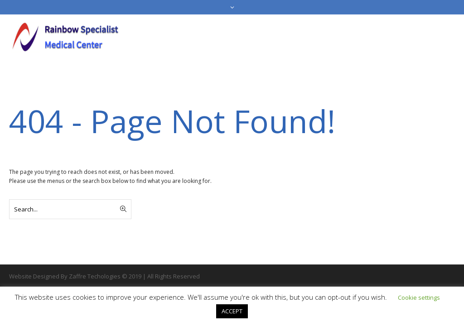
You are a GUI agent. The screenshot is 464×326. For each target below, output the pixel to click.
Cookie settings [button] (419, 297)
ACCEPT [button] (232, 311)
